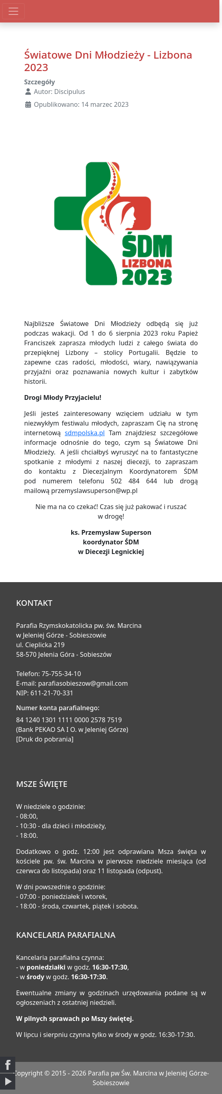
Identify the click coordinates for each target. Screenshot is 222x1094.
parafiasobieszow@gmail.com (83, 683)
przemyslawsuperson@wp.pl (94, 490)
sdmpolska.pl (85, 432)
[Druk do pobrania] (45, 739)
